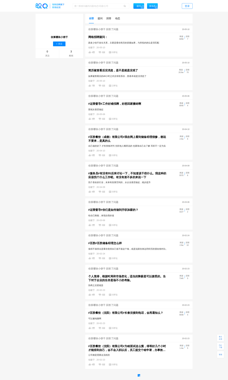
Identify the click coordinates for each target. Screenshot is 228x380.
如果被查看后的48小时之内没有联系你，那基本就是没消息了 (117, 76)
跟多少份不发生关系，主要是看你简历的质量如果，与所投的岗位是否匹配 (123, 43)
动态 (117, 18)
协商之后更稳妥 (95, 285)
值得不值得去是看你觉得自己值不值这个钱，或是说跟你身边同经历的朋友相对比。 (128, 249)
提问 (100, 18)
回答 (108, 18)
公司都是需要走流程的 (99, 355)
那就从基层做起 (95, 109)
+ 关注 (59, 44)
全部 (91, 18)
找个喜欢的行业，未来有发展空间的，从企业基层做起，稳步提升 (119, 182)
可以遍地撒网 (94, 318)
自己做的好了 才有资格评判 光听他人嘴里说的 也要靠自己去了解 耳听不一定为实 (127, 146)
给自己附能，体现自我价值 (101, 215)
